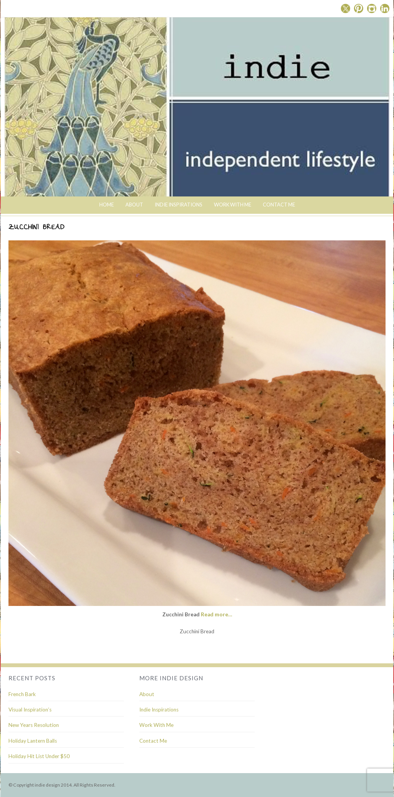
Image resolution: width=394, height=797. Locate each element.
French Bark (22, 694)
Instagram (371, 8)
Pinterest (358, 8)
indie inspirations (178, 204)
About (134, 204)
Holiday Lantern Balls (32, 741)
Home (106, 204)
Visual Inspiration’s (30, 709)
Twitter (345, 8)
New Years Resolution (33, 725)
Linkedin (384, 8)
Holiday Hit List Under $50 (39, 756)
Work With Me (232, 204)
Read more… (216, 614)
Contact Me (279, 204)
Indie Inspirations (159, 709)
